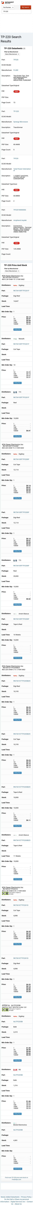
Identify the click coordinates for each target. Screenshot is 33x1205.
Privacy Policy (26, 1197)
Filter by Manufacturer (11, 52)
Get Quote (17, 658)
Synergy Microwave (20, 122)
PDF (16, 91)
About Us (18, 1204)
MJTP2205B (18, 1022)
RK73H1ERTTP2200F (21, 459)
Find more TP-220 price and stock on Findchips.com (16, 1178)
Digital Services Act (18, 1202)
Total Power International (22, 169)
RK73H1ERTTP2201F (21, 291)
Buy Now (17, 329)
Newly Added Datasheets (10, 1197)
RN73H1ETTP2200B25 (21, 681)
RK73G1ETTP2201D (20, 905)
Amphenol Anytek (20, 220)
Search (25, 7)
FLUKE (15, 70)
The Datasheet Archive (7, 2)
